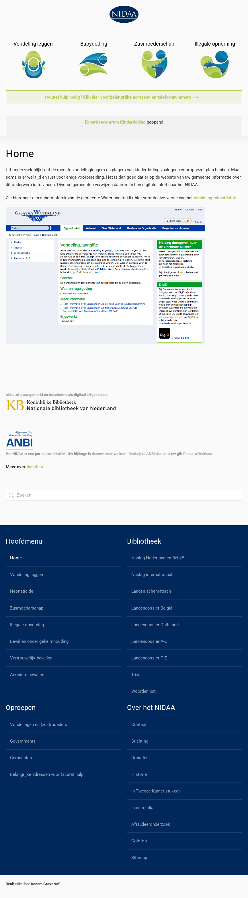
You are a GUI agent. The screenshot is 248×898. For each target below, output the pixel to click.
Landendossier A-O (149, 641)
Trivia (136, 674)
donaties (35, 466)
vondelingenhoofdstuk (215, 197)
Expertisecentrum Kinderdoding (115, 122)
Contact (139, 724)
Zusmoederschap (26, 608)
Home (16, 558)
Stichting (139, 741)
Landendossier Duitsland (155, 624)
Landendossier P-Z (149, 658)
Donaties (140, 757)
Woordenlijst (143, 691)
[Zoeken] (124, 495)
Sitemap (139, 857)
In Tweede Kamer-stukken (156, 791)
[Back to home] (124, 14)
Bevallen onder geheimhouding (39, 641)
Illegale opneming (27, 624)
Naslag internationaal (151, 574)
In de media (142, 807)
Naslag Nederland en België (157, 558)
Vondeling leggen (26, 574)
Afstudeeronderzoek (150, 824)
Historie (139, 774)
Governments (23, 741)
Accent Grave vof (45, 884)
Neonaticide (21, 591)
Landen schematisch (151, 591)
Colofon (139, 841)
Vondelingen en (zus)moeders (38, 724)
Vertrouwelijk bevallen (31, 658)
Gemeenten (21, 757)
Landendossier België (151, 608)
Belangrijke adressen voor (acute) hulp (46, 774)
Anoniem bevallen (27, 674)
